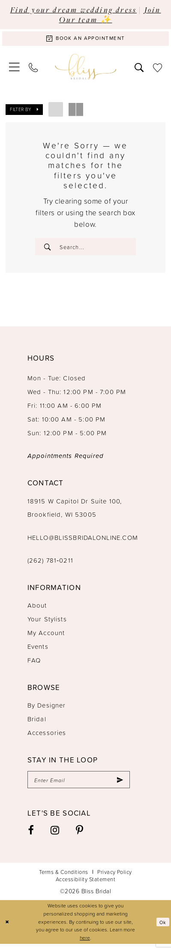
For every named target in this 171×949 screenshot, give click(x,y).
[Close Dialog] (7, 927)
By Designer (46, 708)
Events (37, 649)
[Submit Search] (48, 248)
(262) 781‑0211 (50, 563)
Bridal (36, 722)
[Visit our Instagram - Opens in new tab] (55, 835)
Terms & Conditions (63, 877)
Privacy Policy (114, 877)
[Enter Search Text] (85, 248)
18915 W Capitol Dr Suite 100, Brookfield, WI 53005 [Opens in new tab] (74, 511)
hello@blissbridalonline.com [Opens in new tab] (82, 540)
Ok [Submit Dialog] (162, 927)
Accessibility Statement (85, 884)
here (85, 942)
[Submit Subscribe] (119, 784)
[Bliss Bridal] (86, 69)
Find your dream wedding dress (73, 9)
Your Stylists (47, 622)
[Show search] (139, 69)
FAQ (34, 663)
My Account (46, 636)
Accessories (46, 736)
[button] (14, 68)
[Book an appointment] (85, 39)
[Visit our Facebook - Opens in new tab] (30, 835)
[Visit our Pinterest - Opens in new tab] (79, 835)
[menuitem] (14, 68)
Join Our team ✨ (110, 14)
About (37, 608)
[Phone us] (33, 69)
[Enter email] (78, 784)
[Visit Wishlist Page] (157, 69)
